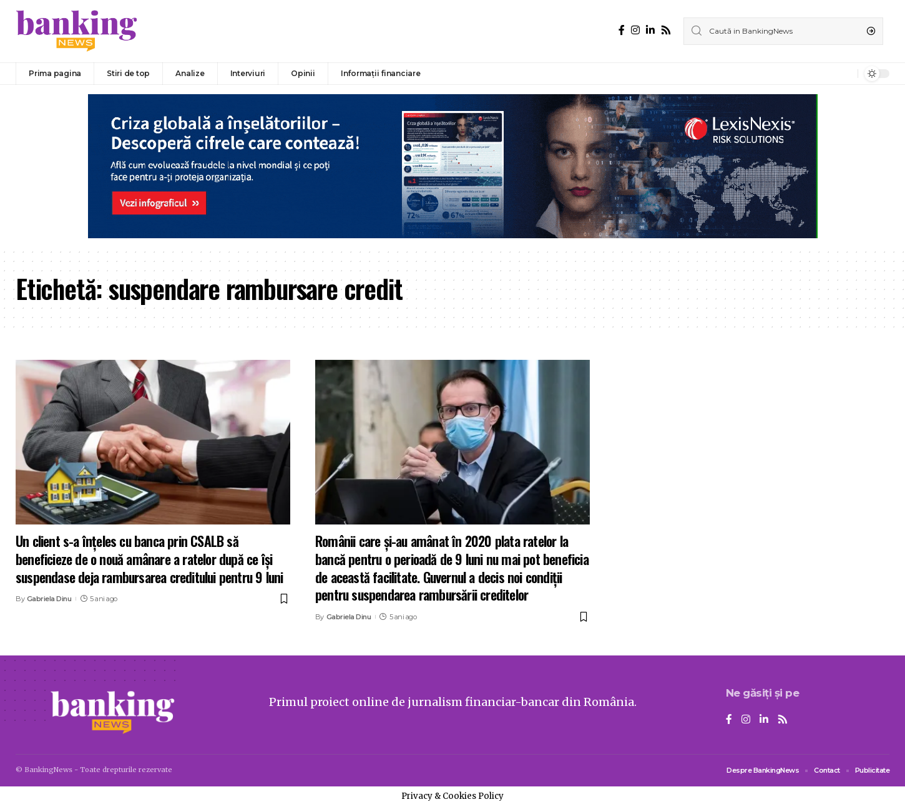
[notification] (845, 73)
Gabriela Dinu (49, 598)
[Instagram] (635, 30)
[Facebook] (621, 30)
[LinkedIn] (650, 30)
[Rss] (666, 30)
